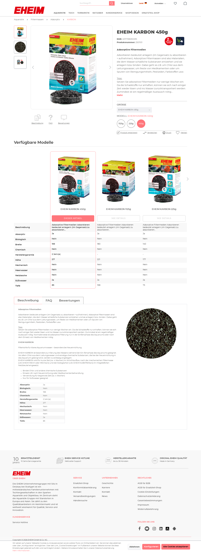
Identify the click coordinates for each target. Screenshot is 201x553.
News (104, 496)
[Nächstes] (110, 67)
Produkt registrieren (128, 133)
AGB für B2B (144, 483)
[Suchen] (112, 3)
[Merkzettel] (175, 3)
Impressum (143, 505)
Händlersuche (80, 501)
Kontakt (77, 492)
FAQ (50, 123)
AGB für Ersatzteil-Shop (149, 488)
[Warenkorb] (185, 3)
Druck (168, 133)
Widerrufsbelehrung (148, 509)
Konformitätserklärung (84, 488)
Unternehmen (127, 3)
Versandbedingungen (84, 496)
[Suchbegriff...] (94, 3)
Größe (121, 105)
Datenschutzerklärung (149, 496)
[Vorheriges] (33, 67)
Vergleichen (152, 133)
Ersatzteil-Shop (80, 483)
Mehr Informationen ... (22, 550)
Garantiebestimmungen (150, 501)
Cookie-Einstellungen (148, 492)
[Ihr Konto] (159, 3)
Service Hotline (20, 522)
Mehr (120, 95)
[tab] (28, 300)
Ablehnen (134, 547)
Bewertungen (64, 123)
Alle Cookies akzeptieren (175, 547)
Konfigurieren (151, 547)
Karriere (106, 488)
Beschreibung (37, 123)
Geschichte (107, 483)
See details (119, 218)
